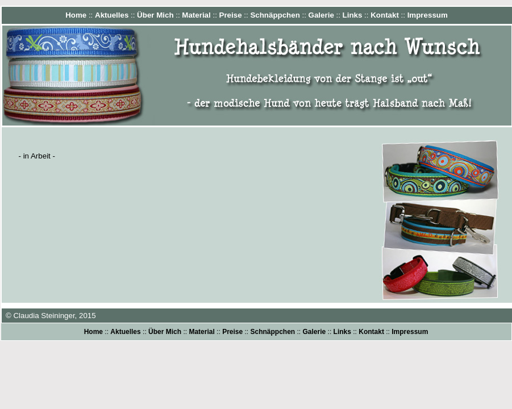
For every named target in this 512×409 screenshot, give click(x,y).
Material (196, 15)
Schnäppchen (274, 15)
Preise (230, 15)
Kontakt (385, 15)
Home (75, 15)
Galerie (321, 15)
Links (353, 15)
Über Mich (155, 15)
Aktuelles (111, 15)
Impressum (427, 15)
